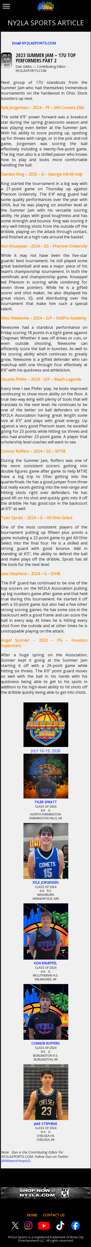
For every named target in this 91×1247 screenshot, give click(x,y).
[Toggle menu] (6, 5)
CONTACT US (54, 1215)
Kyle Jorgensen (45, 882)
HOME (32, 1215)
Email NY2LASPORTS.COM (34, 43)
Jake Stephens (45, 1124)
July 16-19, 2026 (45, 750)
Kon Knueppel (45, 963)
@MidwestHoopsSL (16, 1160)
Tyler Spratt (45, 802)
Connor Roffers (45, 1043)
